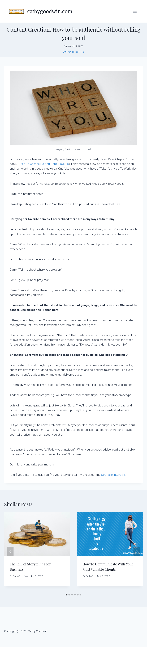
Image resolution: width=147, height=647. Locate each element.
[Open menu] (134, 11)
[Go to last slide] (10, 551)
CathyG (16, 576)
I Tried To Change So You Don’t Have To (43, 164)
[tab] (66, 594)
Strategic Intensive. (113, 474)
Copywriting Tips (73, 52)
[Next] (136, 551)
